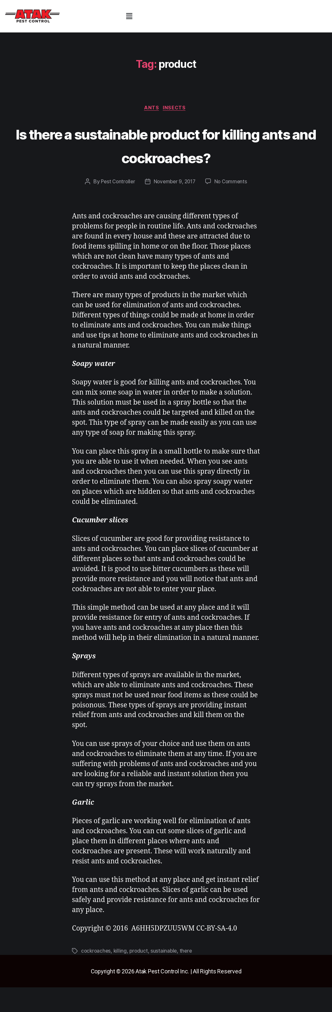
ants (151, 109)
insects (176, 109)
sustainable (166, 975)
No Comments (233, 206)
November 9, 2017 (174, 206)
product (140, 975)
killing (121, 975)
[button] (129, 16)
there (188, 975)
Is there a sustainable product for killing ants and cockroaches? (166, 157)
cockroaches (96, 975)
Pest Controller (116, 206)
